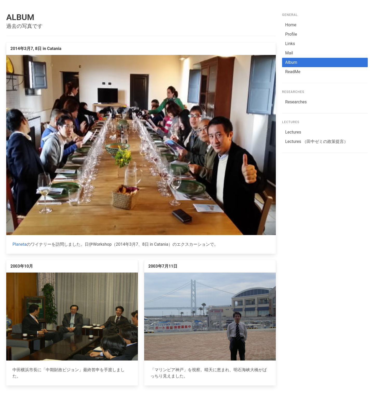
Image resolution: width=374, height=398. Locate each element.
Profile (291, 34)
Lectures (293, 132)
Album (291, 62)
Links (290, 43)
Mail (289, 52)
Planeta (19, 244)
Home (290, 24)
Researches (296, 101)
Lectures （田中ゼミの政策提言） (316, 141)
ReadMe (292, 71)
